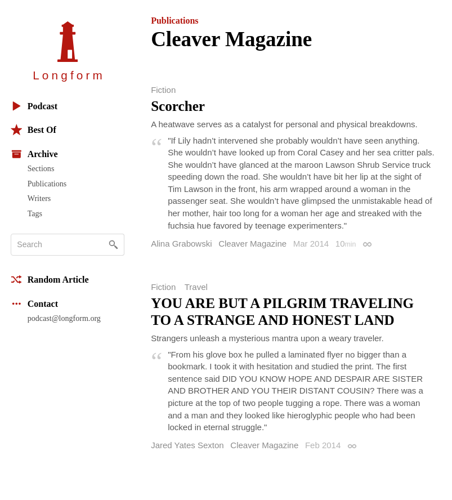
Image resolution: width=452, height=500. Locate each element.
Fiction (163, 90)
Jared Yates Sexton (187, 445)
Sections (41, 168)
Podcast (34, 106)
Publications (47, 183)
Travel (196, 287)
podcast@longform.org (64, 318)
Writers (39, 198)
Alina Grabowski (181, 243)
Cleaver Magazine (252, 243)
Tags (35, 213)
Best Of (33, 130)
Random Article (50, 279)
